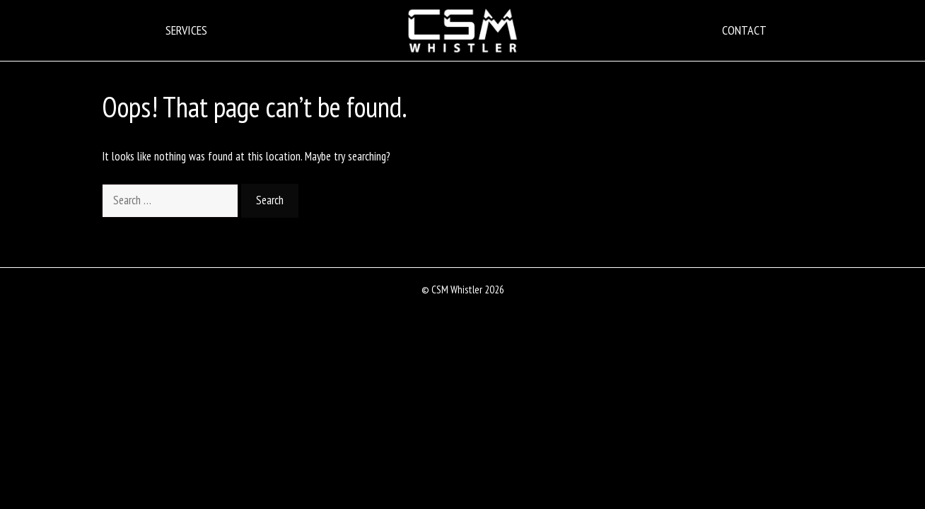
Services (186, 30)
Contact (744, 30)
